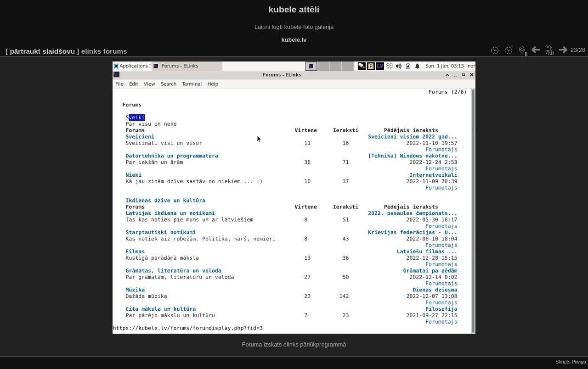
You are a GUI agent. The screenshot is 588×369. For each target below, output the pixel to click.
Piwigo (579, 361)
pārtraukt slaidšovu (42, 51)
